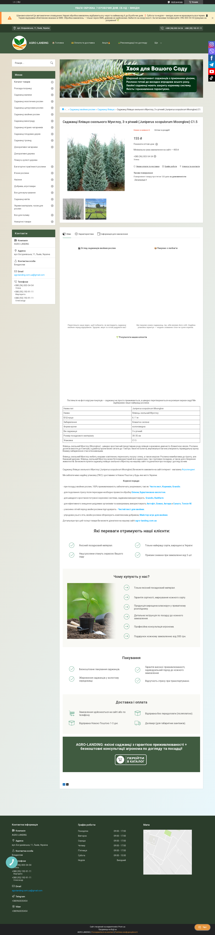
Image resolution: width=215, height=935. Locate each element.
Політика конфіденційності (126, 932)
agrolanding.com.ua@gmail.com (29, 275)
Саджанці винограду (24, 121)
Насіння (18, 179)
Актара (167, 503)
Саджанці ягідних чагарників (28, 127)
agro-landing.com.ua (146, 520)
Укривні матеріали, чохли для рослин (28, 207)
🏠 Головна (58, 43)
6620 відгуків (177, 2)
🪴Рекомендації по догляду (132, 43)
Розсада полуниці (23, 88)
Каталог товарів (22, 82)
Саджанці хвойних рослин (82, 109)
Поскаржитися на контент (102, 932)
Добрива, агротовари (25, 186)
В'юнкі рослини (21, 173)
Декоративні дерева (24, 153)
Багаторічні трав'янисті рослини (30, 166)
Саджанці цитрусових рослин (28, 108)
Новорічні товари (22, 221)
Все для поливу (21, 215)
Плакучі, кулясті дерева (25, 160)
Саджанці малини (23, 95)
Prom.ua (121, 927)
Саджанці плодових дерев (27, 134)
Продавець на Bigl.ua (108, 929)
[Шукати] (51, 63)
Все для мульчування (25, 192)
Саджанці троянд (23, 140)
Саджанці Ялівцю (106, 109)
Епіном (135, 492)
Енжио (159, 503)
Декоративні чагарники (26, 147)
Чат (202, 927)
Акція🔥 (106, 43)
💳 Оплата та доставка (83, 43)
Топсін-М (186, 503)
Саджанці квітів (22, 199)
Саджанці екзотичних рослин (28, 101)
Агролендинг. (188, 469)
